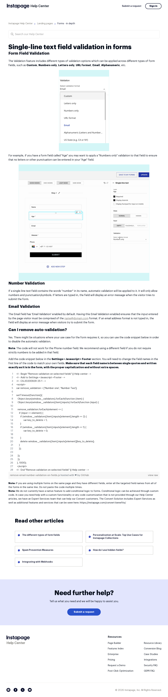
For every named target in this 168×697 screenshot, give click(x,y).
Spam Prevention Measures (37, 550)
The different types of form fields (41, 535)
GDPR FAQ (149, 671)
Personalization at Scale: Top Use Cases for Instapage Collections (118, 536)
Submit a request (131, 6)
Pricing (111, 660)
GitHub (85, 475)
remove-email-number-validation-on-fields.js (35, 475)
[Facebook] (15, 690)
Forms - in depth (66, 23)
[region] (84, 422)
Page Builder (114, 643)
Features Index (116, 649)
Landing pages (45, 23)
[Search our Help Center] (84, 34)
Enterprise (113, 654)
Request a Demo (116, 665)
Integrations (150, 660)
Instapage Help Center (20, 23)
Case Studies (151, 654)
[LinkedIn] (8, 690)
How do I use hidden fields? (108, 550)
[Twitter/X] (23, 690)
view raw (153, 475)
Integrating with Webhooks (37, 562)
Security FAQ (150, 665)
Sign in (153, 6)
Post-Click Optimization (120, 671)
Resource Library (153, 643)
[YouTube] (30, 690)
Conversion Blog (152, 649)
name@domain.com (76, 318)
